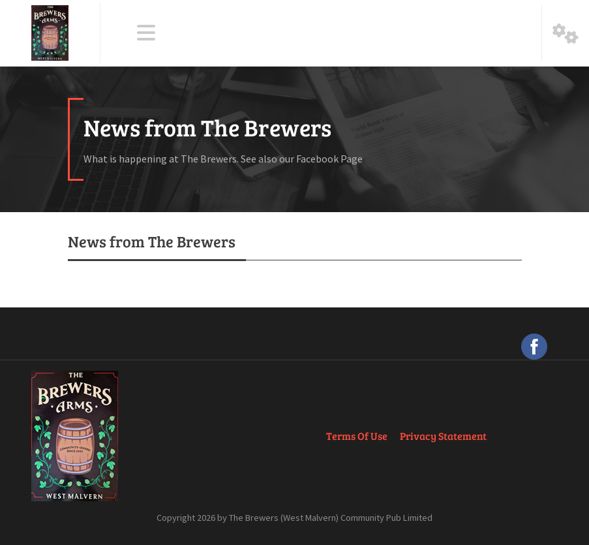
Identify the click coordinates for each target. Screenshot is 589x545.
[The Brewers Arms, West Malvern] (49, 33)
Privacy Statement (443, 436)
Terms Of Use (356, 436)
